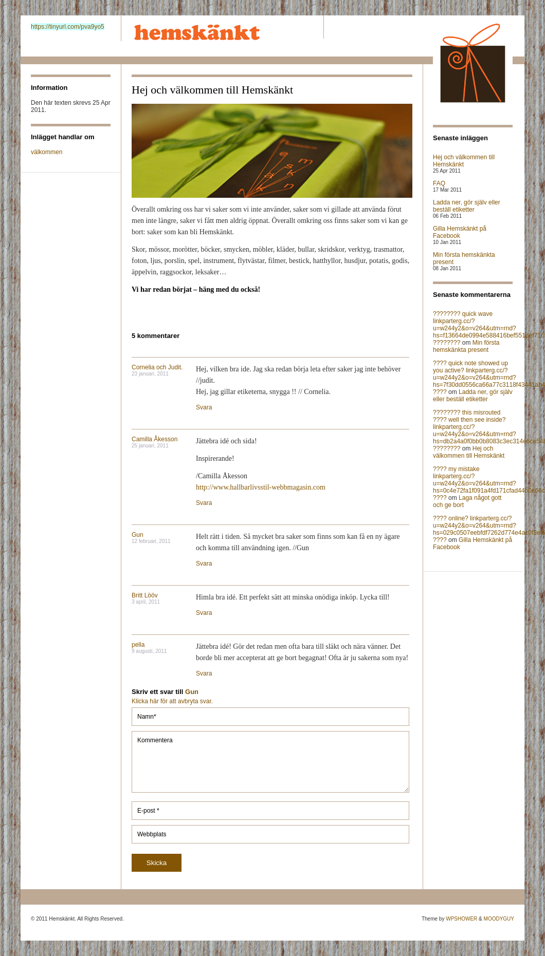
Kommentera (270, 762)
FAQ (439, 183)
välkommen (46, 152)
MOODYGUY (499, 919)
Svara (204, 407)
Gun (137, 534)
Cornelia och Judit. (157, 367)
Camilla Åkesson (154, 439)
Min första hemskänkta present (466, 346)
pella (138, 644)
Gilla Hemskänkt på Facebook (459, 232)
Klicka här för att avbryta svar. (172, 701)
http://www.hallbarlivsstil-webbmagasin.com (260, 487)
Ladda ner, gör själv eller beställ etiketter (466, 206)
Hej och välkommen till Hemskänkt (464, 161)
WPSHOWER (461, 919)
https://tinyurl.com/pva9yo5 (67, 26)
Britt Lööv (145, 595)
